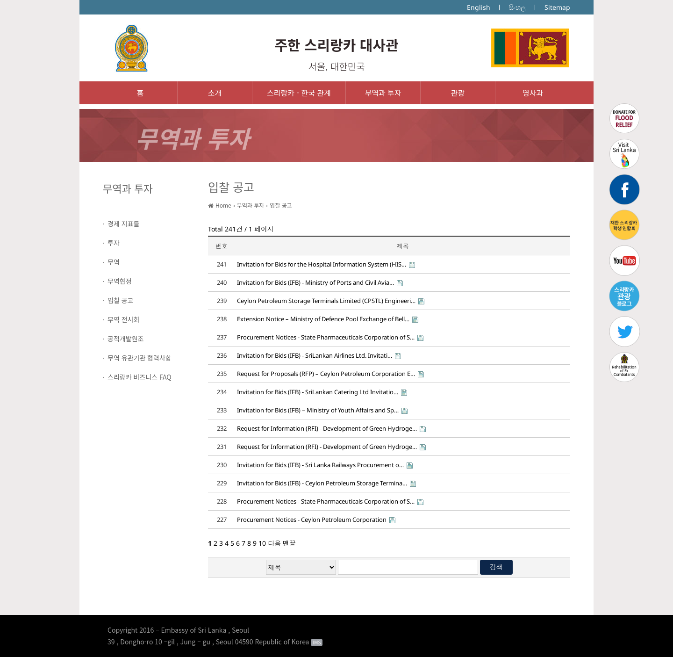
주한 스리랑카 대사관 (336, 44)
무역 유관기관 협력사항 (139, 357)
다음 (274, 543)
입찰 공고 (120, 300)
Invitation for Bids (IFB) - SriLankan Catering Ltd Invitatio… (317, 392)
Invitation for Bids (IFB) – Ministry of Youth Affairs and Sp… (318, 410)
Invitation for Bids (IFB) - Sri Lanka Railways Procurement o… (320, 465)
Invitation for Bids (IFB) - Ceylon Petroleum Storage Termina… (322, 483)
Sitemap (557, 7)
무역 (113, 262)
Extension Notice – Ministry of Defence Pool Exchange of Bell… (323, 319)
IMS (317, 642)
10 (262, 543)
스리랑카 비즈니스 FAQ (139, 377)
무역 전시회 (123, 319)
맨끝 (289, 543)
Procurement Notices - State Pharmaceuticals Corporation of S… (326, 337)
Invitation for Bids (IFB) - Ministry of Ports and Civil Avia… (315, 282)
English (478, 7)
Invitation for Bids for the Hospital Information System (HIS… (321, 264)
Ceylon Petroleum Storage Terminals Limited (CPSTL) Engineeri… (326, 300)
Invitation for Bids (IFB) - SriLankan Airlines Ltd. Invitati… (314, 355)
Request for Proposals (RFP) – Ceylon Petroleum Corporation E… (326, 373)
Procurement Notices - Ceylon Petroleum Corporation (312, 519)
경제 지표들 (123, 223)
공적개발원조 (125, 338)
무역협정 (119, 281)
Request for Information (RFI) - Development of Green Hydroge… (327, 428)
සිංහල (517, 7)
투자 (113, 242)
